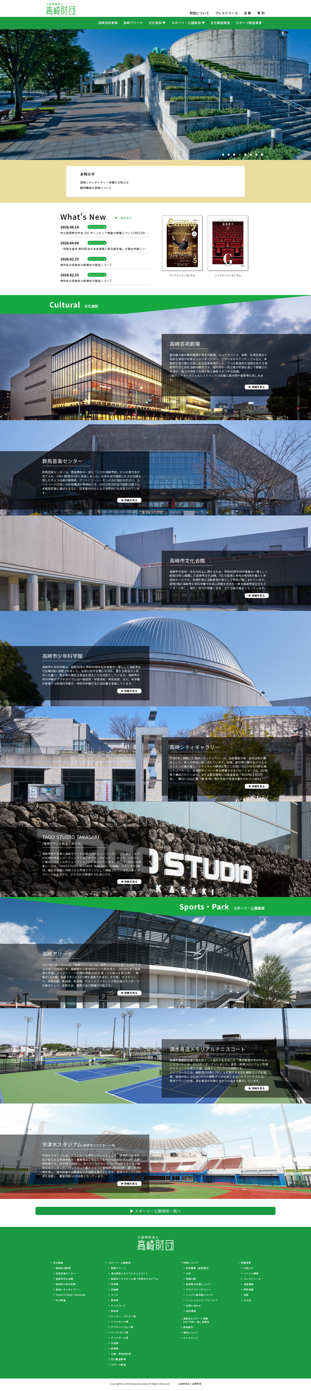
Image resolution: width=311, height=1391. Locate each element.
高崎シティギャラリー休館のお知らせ (106, 216)
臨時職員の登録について (97, 221)
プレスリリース (226, 13)
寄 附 (261, 13)
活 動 (247, 13)
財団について (199, 13)
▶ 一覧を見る (123, 290)
